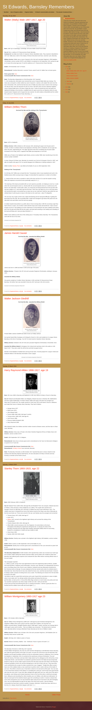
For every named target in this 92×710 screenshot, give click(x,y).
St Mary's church (17, 448)
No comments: (28, 97)
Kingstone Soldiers (29, 12)
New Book (6, 12)
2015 (66, 87)
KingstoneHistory (70, 18)
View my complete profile (70, 60)
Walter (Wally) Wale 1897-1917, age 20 (24, 19)
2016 (66, 66)
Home (27, 695)
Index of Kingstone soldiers (16, 12)
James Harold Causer (15, 233)
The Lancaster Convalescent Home (64, 12)
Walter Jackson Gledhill (16, 298)
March (68, 81)
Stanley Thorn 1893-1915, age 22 (21, 468)
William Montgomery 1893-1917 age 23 (24, 596)
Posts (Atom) (13, 698)
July (68, 68)
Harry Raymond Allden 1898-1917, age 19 (26, 370)
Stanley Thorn (16, 166)
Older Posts (56, 695)
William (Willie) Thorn (15, 107)
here (16, 74)
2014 (66, 89)
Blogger (54, 706)
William (9, 519)
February (69, 83)
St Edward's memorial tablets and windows (44, 12)
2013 (66, 92)
